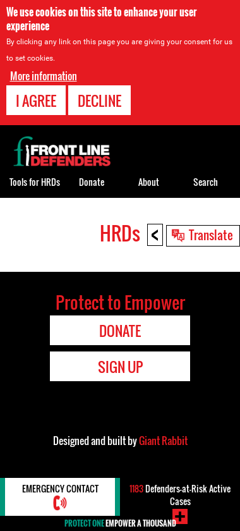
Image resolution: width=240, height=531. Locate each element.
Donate (91, 181)
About (148, 181)
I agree (36, 100)
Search (205, 181)
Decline (99, 100)
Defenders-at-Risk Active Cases (180, 495)
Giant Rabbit (163, 440)
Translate (211, 234)
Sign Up (120, 367)
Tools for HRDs (34, 181)
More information (43, 75)
